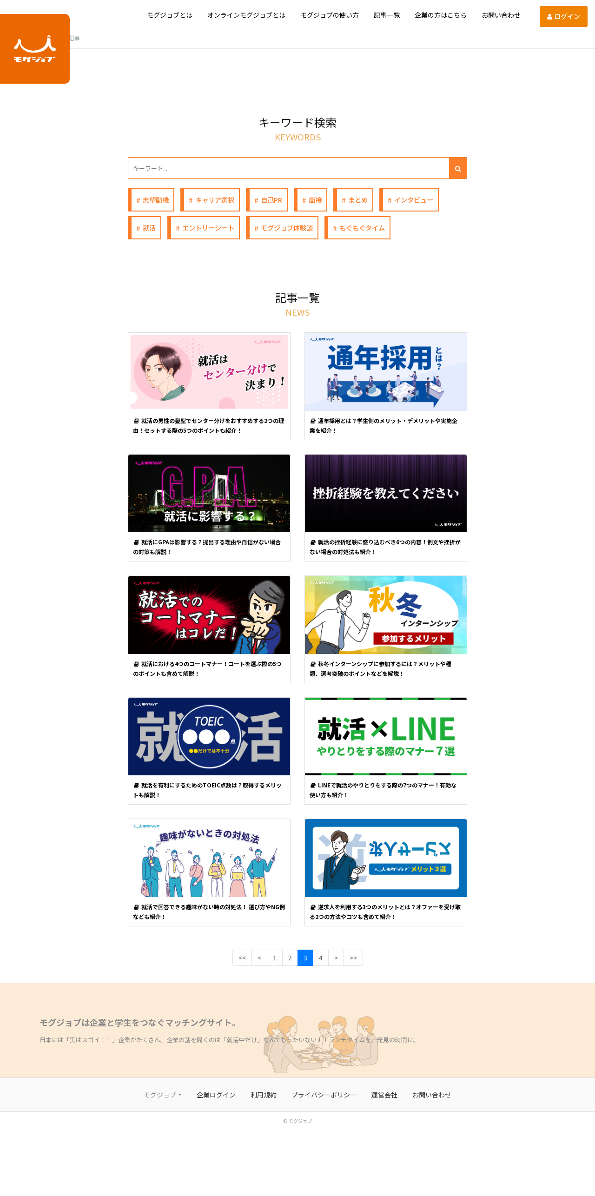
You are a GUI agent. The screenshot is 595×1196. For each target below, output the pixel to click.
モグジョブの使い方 (329, 15)
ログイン (563, 16)
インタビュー (413, 200)
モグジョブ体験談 (287, 227)
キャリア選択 (214, 200)
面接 (315, 200)
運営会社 (384, 1094)
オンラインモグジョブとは (246, 15)
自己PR (271, 200)
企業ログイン (216, 1094)
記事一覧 (387, 15)
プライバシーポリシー (324, 1094)
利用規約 (264, 1094)
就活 (149, 227)
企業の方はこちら (441, 15)
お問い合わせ (501, 15)
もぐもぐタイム (362, 227)
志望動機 (156, 200)
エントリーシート (208, 227)
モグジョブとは (169, 15)
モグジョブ (160, 1094)
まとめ (358, 200)
